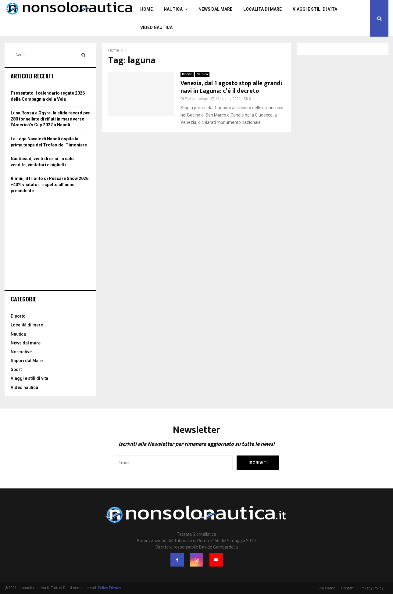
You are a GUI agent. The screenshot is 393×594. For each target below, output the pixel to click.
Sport (16, 369)
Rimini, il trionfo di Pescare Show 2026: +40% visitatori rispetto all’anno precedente (50, 184)
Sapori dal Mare (27, 360)
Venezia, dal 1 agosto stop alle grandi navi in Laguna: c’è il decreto (231, 87)
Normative (21, 351)
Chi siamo (326, 588)
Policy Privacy (109, 588)
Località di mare (262, 9)
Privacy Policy (372, 588)
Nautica (173, 9)
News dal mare (215, 9)
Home (146, 9)
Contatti (348, 588)
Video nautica (156, 27)
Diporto (187, 74)
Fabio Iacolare (196, 99)
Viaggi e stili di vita (315, 9)
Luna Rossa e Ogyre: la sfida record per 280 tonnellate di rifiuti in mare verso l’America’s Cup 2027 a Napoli (50, 118)
